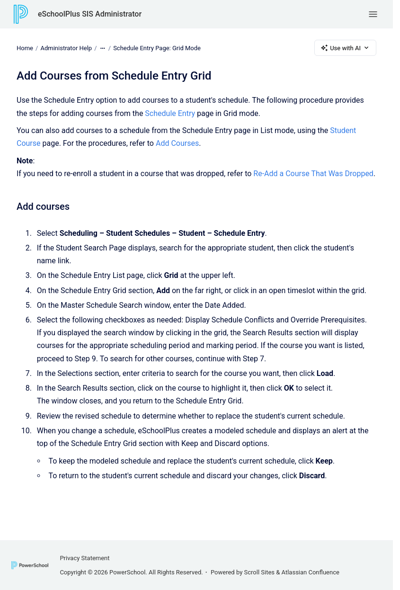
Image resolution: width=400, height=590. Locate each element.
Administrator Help (66, 47)
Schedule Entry (170, 113)
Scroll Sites (259, 572)
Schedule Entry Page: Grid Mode (157, 47)
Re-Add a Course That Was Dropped (313, 173)
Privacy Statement (84, 558)
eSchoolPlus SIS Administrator (90, 13)
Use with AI (345, 48)
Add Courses (177, 143)
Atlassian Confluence (310, 572)
